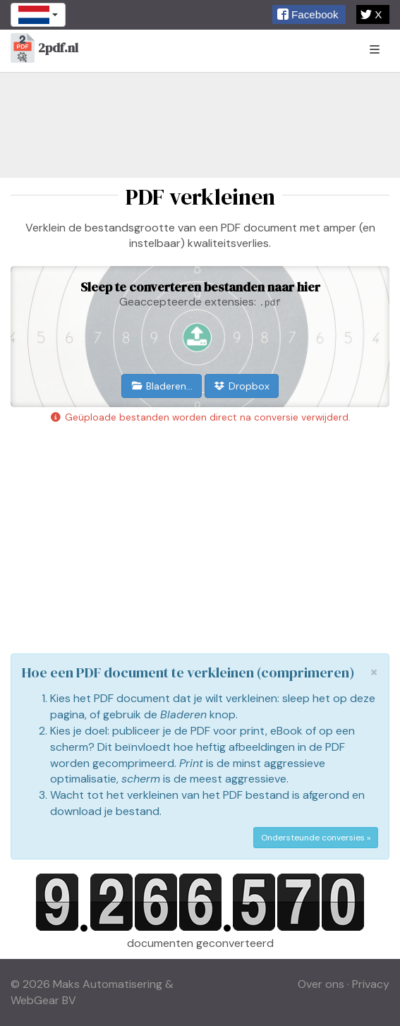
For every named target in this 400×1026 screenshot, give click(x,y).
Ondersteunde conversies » (315, 837)
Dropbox (242, 386)
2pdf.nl (44, 49)
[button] (309, 14)
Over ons (321, 984)
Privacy (370, 984)
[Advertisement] (200, 125)
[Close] (374, 672)
